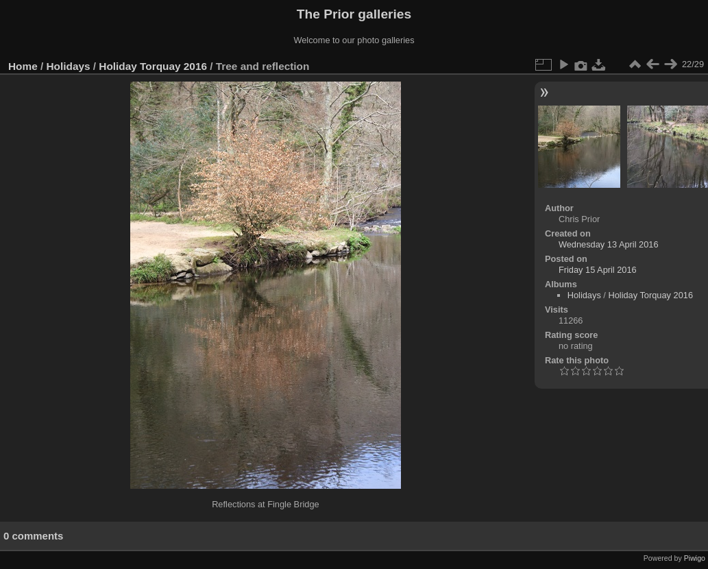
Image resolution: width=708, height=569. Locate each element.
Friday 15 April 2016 (598, 270)
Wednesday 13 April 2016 (609, 244)
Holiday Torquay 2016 (153, 66)
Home (23, 66)
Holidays (68, 66)
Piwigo (694, 558)
